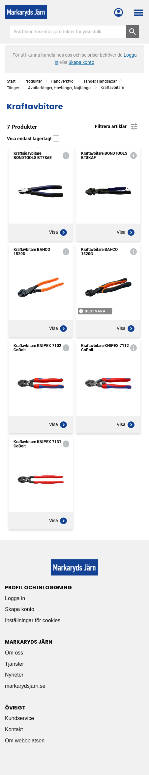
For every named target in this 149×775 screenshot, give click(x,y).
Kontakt (14, 729)
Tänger (13, 88)
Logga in (15, 598)
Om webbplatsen (25, 740)
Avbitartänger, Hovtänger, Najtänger (60, 88)
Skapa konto (19, 609)
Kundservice (19, 718)
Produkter (33, 81)
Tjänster (14, 664)
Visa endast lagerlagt (33, 138)
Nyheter (14, 675)
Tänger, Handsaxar (100, 81)
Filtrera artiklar (116, 127)
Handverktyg (62, 81)
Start (11, 81)
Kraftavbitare (112, 87)
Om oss (14, 652)
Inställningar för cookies (32, 620)
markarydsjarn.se (25, 686)
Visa (58, 232)
